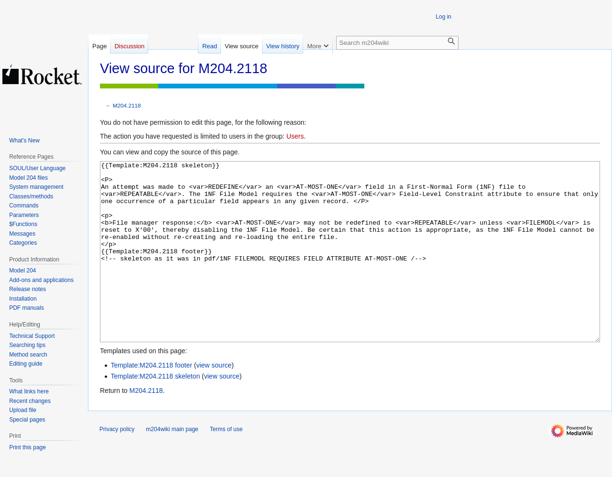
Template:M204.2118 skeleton (155, 412)
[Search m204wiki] (397, 43)
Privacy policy (116, 465)
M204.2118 (127, 105)
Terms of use (226, 465)
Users (295, 136)
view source (213, 401)
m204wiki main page (172, 465)
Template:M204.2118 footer (151, 401)
